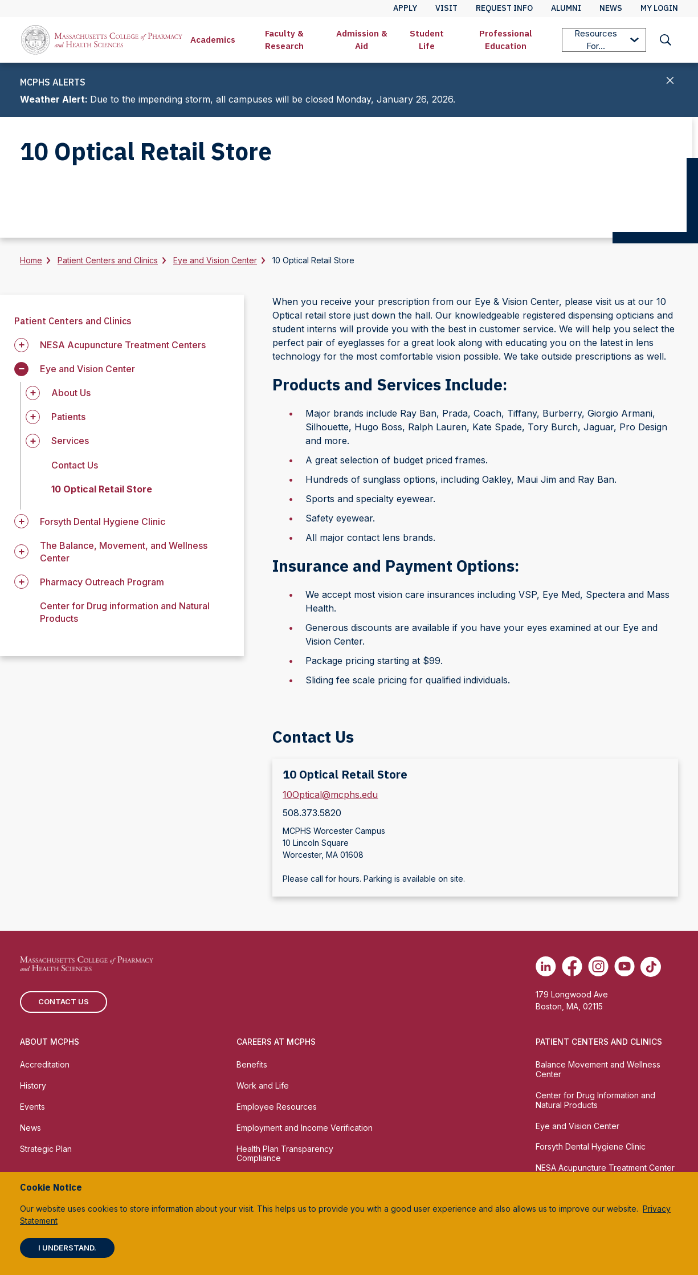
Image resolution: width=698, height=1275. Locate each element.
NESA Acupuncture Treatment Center (605, 1167)
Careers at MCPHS (276, 1041)
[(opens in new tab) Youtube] (624, 966)
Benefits (251, 1064)
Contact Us (74, 465)
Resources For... (606, 39)
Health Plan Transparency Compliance (284, 1153)
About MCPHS (49, 1041)
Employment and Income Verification (304, 1128)
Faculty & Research (284, 39)
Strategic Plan (46, 1149)
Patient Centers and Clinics (108, 260)
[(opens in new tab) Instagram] (598, 966)
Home (31, 260)
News (30, 1128)
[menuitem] (212, 40)
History (33, 1085)
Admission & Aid (361, 39)
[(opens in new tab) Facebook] (572, 966)
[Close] (670, 81)
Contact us (63, 1001)
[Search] (665, 40)
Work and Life (262, 1085)
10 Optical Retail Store (101, 489)
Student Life (427, 39)
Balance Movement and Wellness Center (598, 1069)
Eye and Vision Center (215, 260)
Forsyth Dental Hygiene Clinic (591, 1146)
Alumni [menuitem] (566, 8)
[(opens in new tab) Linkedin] (546, 966)
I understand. (67, 1247)
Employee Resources (276, 1106)
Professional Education (505, 39)
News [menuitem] (610, 8)
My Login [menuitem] (659, 8)
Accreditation (45, 1064)
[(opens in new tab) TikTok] (650, 966)
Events (32, 1106)
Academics (212, 39)
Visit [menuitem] (446, 8)
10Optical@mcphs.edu (330, 794)
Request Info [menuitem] (504, 8)
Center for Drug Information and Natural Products (595, 1100)
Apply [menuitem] (405, 8)
